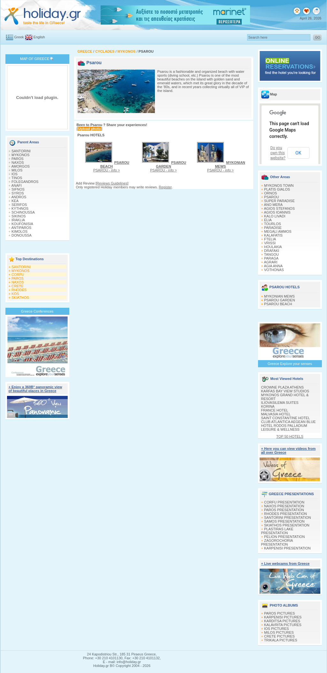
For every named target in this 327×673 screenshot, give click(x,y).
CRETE (17, 286)
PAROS (17, 159)
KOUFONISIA (22, 224)
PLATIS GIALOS (277, 189)
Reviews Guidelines (111, 183)
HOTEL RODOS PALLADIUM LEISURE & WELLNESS (284, 427)
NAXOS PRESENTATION (284, 506)
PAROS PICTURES (279, 613)
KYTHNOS (19, 208)
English (39, 37)
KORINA (268, 406)
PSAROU (271, 197)
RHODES (19, 290)
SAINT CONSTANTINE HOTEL (285, 418)
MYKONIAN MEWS (279, 296)
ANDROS (18, 197)
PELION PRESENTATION (284, 537)
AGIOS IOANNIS (277, 212)
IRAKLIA (18, 220)
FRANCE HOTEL (274, 410)
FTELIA (270, 239)
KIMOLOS (19, 231)
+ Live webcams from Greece (285, 563)
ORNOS (270, 193)
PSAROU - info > (111, 166)
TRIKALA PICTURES (280, 640)
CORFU (17, 274)
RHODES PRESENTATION (285, 514)
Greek (19, 37)
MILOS (16, 170)
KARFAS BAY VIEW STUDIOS (285, 391)
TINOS (16, 178)
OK (298, 152)
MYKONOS (20, 155)
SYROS (17, 193)
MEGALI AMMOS (278, 231)
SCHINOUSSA (23, 212)
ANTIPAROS (21, 228)
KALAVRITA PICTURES (282, 625)
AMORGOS (20, 166)
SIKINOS (18, 216)
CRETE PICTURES (279, 636)
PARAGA (271, 258)
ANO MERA (273, 205)
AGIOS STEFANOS (279, 208)
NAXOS (17, 162)
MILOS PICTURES (279, 632)
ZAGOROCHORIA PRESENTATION (277, 542)
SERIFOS (19, 205)
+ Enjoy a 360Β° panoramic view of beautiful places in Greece (35, 389)
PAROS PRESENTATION (284, 510)
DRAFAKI (271, 251)
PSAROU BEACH (278, 304)
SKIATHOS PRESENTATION (286, 525)
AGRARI (270, 262)
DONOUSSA (21, 235)
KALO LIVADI (274, 216)
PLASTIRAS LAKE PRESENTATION (277, 531)
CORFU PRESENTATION (284, 502)
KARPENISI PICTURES (282, 617)
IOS (14, 174)
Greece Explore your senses (290, 364)
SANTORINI (21, 151)
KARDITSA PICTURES (282, 621)
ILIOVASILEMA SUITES (280, 403)
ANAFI (16, 185)
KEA (15, 201)
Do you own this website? (277, 153)
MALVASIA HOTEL (276, 414)
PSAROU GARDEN (279, 300)
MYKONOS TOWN (279, 185)
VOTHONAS (274, 270)
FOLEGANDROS (24, 182)
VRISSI (270, 243)
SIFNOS (18, 189)
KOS (15, 294)
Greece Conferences (37, 311)
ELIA (268, 220)
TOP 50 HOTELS (289, 436)
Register (165, 187)
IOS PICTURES (276, 629)
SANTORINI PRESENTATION (287, 517)
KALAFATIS (273, 235)
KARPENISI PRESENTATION (287, 548)
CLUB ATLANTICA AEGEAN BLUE (288, 422)
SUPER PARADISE (279, 201)
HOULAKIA (273, 247)
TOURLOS (272, 224)
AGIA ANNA (273, 266)
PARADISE (273, 228)
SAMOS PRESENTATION (284, 521)
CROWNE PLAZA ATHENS (282, 387)
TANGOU (271, 254)
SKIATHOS (20, 297)
